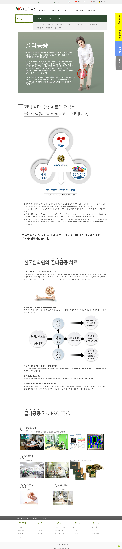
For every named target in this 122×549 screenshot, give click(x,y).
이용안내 (21, 537)
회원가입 (46, 2)
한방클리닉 (55, 10)
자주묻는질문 (96, 534)
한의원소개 (43, 10)
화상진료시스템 (59, 534)
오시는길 (43, 518)
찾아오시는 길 (61, 2)
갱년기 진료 (93, 24)
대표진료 (60, 19)
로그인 (39, 2)
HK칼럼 (20, 534)
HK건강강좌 (21, 530)
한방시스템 (67, 10)
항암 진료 (58, 28)
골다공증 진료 (82, 24)
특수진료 (50, 19)
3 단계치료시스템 (60, 530)
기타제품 (76, 534)
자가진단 (94, 530)
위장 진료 (40, 28)
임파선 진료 (71, 24)
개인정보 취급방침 (23, 518)
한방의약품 (79, 10)
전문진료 (39, 19)
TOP (119, 546)
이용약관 (34, 518)
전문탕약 (76, 527)
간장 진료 (49, 28)
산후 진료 (50, 24)
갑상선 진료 (60, 24)
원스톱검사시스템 (60, 527)
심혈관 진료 (40, 24)
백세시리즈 (76, 530)
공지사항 (53, 2)
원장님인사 (21, 527)
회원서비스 (91, 10)
